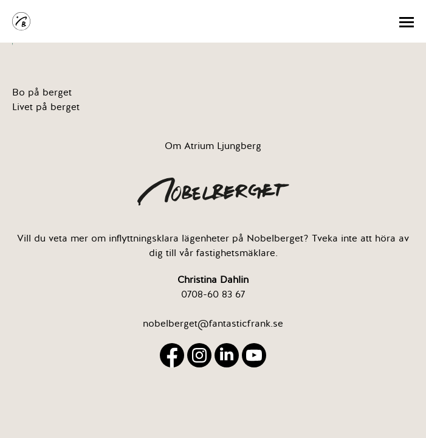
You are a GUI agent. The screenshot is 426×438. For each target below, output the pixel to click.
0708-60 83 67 (213, 294)
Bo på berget (42, 92)
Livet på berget (46, 107)
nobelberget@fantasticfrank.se (213, 323)
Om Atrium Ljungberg (213, 146)
